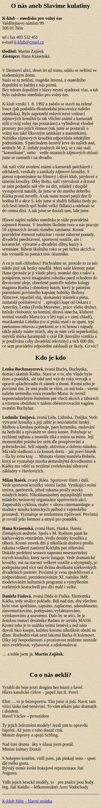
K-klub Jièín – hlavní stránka (27, 801)
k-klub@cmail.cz (29, 42)
